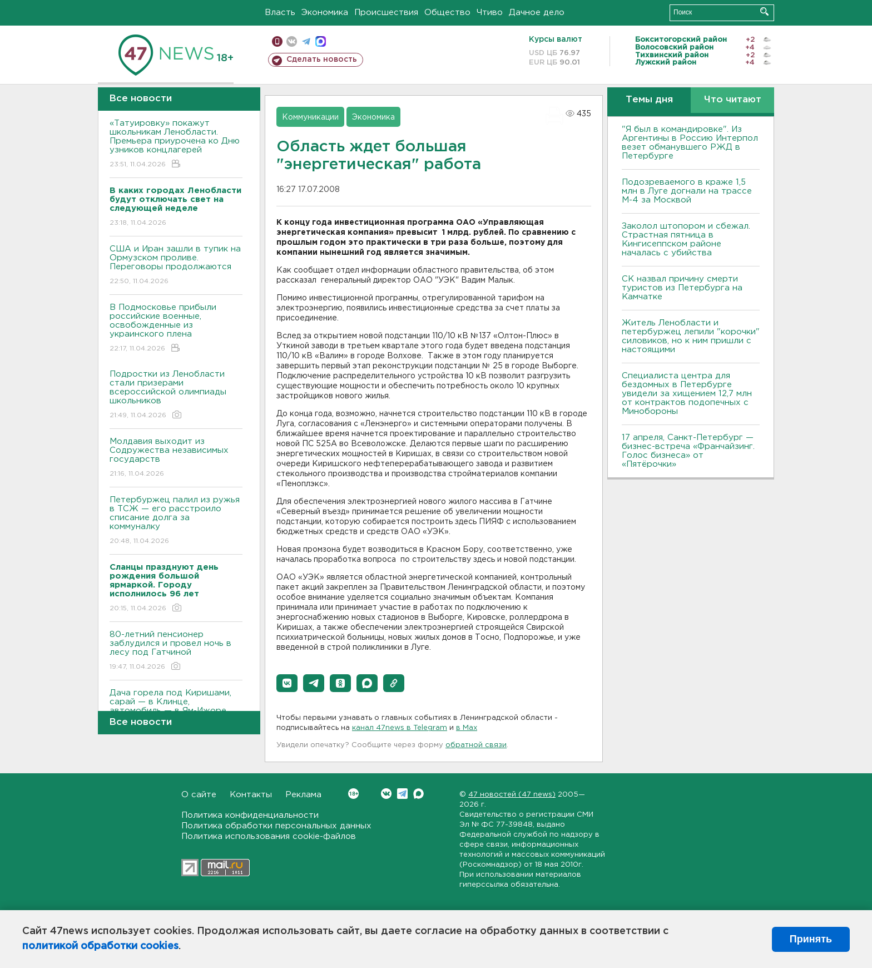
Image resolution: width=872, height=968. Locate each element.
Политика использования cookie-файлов (268, 836)
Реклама (303, 794)
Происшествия (386, 12)
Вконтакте (353, 793)
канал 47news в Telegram (399, 728)
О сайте (198, 794)
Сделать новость (321, 59)
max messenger (320, 41)
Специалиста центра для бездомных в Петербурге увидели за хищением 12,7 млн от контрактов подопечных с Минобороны (687, 393)
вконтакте (291, 41)
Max (418, 793)
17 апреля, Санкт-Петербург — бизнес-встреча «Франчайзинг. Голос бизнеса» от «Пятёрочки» (688, 451)
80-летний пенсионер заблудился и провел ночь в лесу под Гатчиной (176, 651)
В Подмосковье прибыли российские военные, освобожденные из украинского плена (176, 328)
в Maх (466, 728)
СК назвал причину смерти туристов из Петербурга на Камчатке (682, 287)
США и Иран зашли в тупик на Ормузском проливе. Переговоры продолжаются (176, 265)
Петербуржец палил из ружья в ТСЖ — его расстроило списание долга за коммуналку (176, 521)
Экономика (324, 12)
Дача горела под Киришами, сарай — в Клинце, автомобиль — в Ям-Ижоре (176, 709)
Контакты (251, 794)
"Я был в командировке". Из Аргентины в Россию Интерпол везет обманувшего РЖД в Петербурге (690, 143)
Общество (447, 12)
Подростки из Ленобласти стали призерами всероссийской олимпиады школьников (176, 395)
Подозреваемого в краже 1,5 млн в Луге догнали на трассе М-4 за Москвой (687, 191)
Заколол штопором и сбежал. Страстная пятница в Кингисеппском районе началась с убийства (686, 239)
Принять (811, 939)
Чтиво (490, 12)
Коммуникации (310, 117)
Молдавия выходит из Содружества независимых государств (176, 458)
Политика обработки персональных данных (276, 825)
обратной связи (476, 745)
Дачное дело (536, 12)
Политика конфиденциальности (250, 815)
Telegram (402, 793)
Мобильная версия (277, 41)
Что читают (732, 100)
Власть (280, 12)
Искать (764, 11)
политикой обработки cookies (100, 946)
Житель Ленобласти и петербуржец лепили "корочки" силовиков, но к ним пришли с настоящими (691, 336)
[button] (287, 683)
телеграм (306, 41)
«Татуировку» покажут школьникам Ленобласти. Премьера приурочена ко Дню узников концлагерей (176, 144)
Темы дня (649, 100)
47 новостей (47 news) (512, 795)
